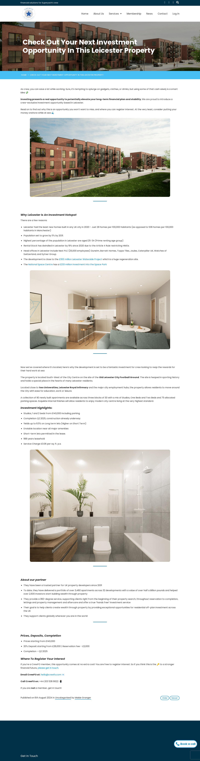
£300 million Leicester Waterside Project (80, 259)
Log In (176, 13)
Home (84, 13)
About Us (98, 13)
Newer (175, 698)
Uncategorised (63, 697)
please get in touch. (48, 667)
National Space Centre (40, 264)
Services (114, 13)
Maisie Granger (83, 697)
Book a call (186, 744)
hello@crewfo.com (51, 674)
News (149, 13)
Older (165, 698)
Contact (163, 13)
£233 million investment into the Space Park (83, 264)
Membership (134, 13)
